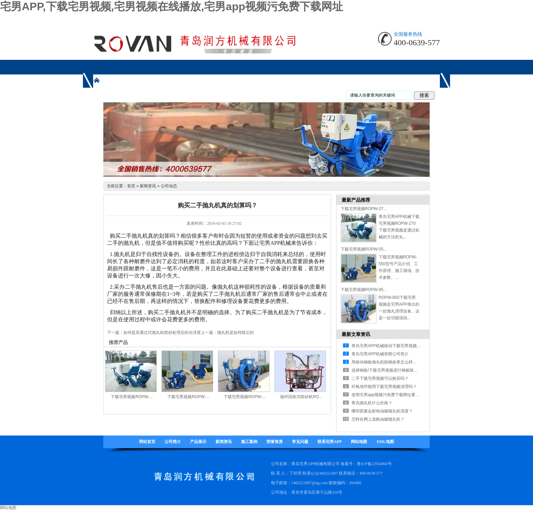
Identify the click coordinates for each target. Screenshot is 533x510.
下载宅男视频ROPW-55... (364, 249)
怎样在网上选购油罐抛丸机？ (378, 419)
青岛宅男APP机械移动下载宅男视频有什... (389, 345)
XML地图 (385, 441)
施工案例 (249, 441)
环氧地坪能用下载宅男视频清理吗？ (384, 386)
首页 (131, 186)
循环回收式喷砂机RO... (301, 396)
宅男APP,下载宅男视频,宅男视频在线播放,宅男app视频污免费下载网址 (171, 6)
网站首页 (147, 441)
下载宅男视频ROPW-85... (364, 289)
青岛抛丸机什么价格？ (371, 403)
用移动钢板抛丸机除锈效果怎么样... (383, 362)
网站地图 (359, 441)
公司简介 (173, 441)
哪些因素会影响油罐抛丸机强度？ (382, 411)
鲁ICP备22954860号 (374, 463)
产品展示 (198, 441)
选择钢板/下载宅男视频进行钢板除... (384, 370)
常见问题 (300, 441)
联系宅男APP (329, 441)
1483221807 (327, 473)
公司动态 (169, 186)
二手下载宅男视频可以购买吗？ (380, 378)
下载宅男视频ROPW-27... (364, 208)
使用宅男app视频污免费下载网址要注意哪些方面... (397, 394)
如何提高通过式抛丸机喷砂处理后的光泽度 (162, 332)
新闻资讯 (148, 186)
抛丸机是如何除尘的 (235, 332)
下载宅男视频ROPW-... (132, 396)
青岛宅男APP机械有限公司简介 (380, 354)
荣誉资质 (274, 441)
